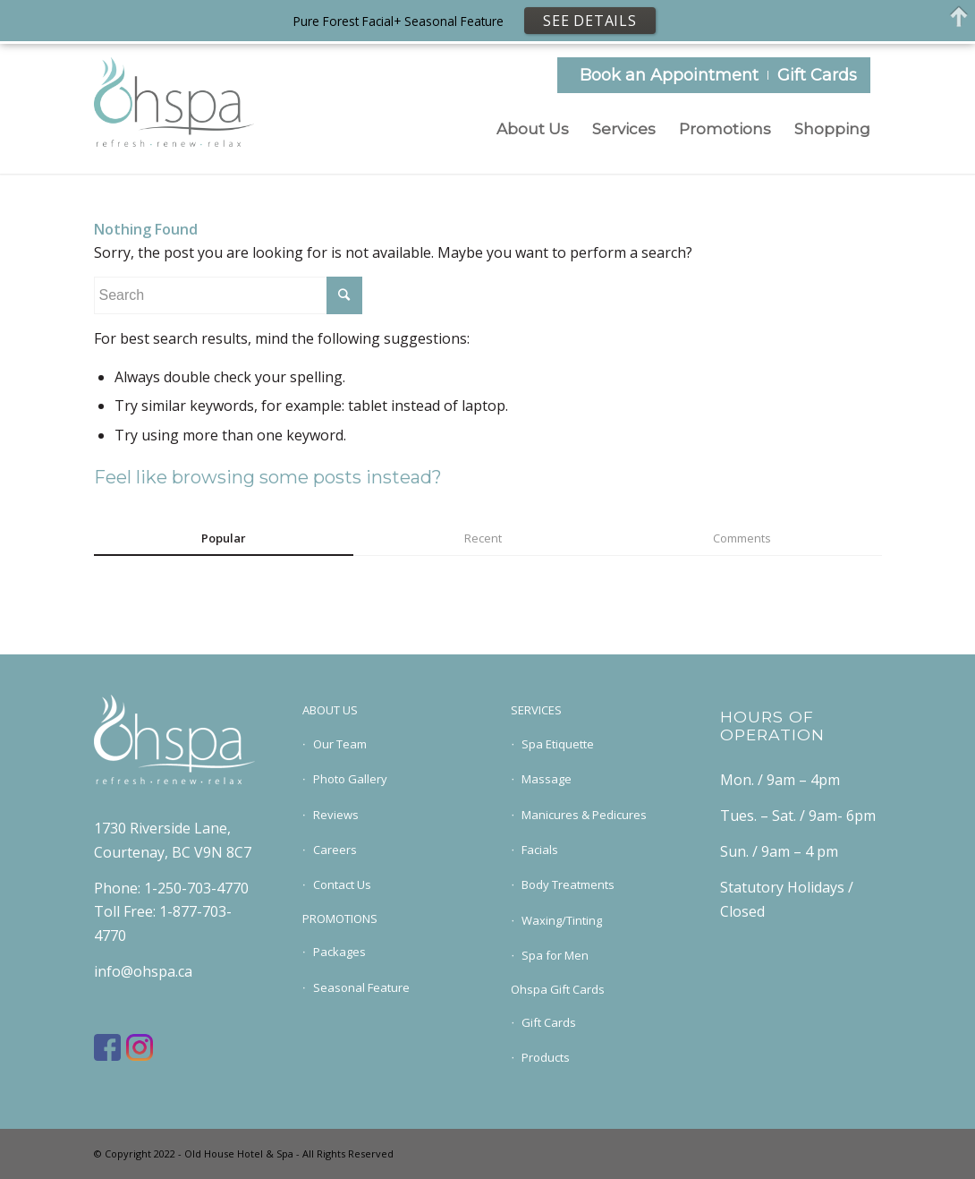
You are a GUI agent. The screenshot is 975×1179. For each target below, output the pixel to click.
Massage (546, 779)
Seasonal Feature (361, 987)
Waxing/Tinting (561, 920)
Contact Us (342, 884)
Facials (539, 850)
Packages (339, 952)
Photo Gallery (350, 779)
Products (545, 1057)
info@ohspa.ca (143, 971)
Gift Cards (817, 75)
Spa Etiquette (557, 744)
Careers (335, 850)
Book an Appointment (669, 75)
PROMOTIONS (339, 918)
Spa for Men (555, 955)
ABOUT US (330, 710)
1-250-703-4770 (196, 888)
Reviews (336, 815)
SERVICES (536, 710)
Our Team (340, 744)
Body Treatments (568, 884)
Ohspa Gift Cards (558, 989)
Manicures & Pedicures (584, 815)
